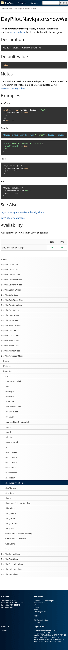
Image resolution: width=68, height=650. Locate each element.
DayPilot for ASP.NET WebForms (12, 603)
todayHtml (10, 518)
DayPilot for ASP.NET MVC (10, 605)
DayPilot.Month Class (10, 350)
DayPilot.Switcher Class (11, 569)
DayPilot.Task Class (9, 574)
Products (22, 3)
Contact (3, 631)
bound (8, 386)
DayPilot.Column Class (11, 290)
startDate (9, 493)
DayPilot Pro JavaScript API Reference (18, 8)
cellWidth (9, 396)
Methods (7, 366)
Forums (36, 607)
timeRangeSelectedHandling (17, 503)
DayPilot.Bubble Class (10, 274)
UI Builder (37, 622)
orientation (10, 437)
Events (6, 361)
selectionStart (11, 462)
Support (34, 3)
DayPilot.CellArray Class (11, 284)
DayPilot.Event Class (10, 310)
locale (8, 427)
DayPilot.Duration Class (11, 305)
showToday (10, 477)
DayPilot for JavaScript (13, 247)
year (7, 549)
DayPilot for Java (7, 607)
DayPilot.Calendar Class (11, 279)
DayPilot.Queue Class (10, 554)
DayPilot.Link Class (9, 330)
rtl (6, 447)
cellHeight (9, 391)
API (35, 605)
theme (8, 498)
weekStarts (10, 543)
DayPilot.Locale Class (10, 335)
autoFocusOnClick (13, 381)
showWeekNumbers (14, 483)
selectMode (10, 467)
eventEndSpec (11, 411)
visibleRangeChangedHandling (19, 533)
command (9, 401)
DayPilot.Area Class (9, 269)
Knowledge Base (40, 611)
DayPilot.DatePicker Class (12, 300)
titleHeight (10, 508)
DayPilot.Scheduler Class (12, 564)
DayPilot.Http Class (9, 320)
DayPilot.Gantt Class (10, 315)
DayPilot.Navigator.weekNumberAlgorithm (22, 212)
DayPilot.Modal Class (10, 345)
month (8, 432)
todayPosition (11, 523)
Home (3, 259)
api (6, 376)
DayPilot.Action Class (10, 264)
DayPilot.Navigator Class (12, 356)
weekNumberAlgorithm (15, 538)
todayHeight (10, 513)
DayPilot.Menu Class (10, 340)
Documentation (39, 603)
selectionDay (11, 452)
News (36, 609)
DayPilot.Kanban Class (11, 325)
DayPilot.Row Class (9, 559)
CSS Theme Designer (41, 620)
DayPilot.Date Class (9, 295)
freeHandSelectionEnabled (17, 422)
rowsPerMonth (11, 442)
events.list (9, 416)
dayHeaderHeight (13, 406)
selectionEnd (11, 457)
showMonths (11, 472)
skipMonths (10, 488)
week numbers (17, 32)
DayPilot (7, 2)
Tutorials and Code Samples (44, 600)
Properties (7, 371)
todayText (9, 528)
